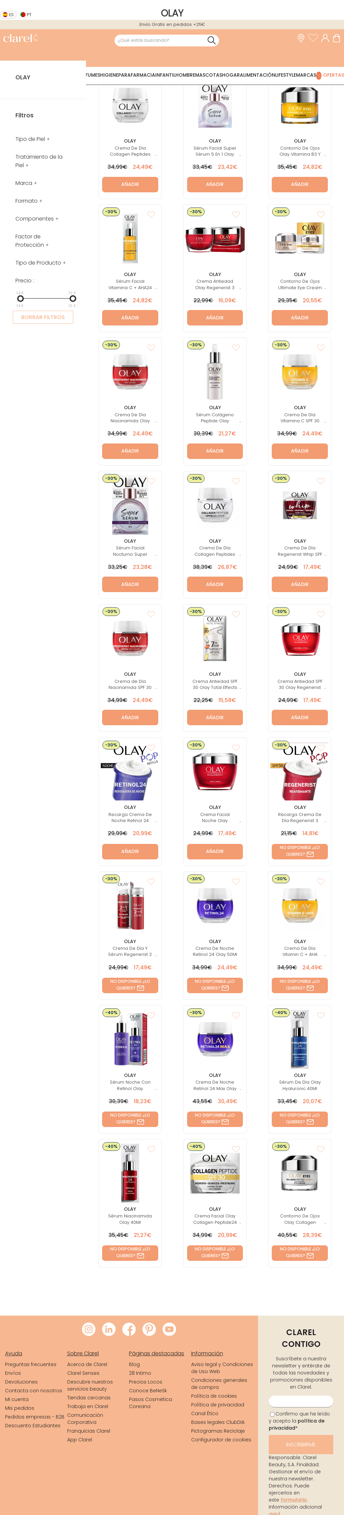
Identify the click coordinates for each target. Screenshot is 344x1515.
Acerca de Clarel (87, 1364)
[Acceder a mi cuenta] (327, 38)
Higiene (109, 75)
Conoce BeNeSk (148, 1390)
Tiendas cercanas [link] (89, 1397)
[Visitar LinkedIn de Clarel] (109, 1329)
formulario (294, 1500)
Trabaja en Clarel (87, 1406)
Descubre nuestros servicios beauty (90, 1385)
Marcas (306, 75)
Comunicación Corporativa (85, 1419)
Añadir (130, 184)
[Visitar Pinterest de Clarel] (149, 1329)
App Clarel (79, 1439)
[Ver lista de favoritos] (314, 38)
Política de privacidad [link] (217, 1404)
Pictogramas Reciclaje (218, 1431)
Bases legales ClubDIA (218, 1422)
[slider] (20, 298)
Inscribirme (301, 1444)
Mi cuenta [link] (17, 1399)
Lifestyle (285, 75)
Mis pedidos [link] (19, 1408)
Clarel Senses (83, 1373)
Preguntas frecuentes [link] (30, 1364)
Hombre (185, 75)
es (11, 14)
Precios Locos (145, 1381)
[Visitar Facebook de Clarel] (129, 1329)
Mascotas (208, 75)
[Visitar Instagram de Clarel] (88, 1329)
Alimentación (257, 75)
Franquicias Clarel (88, 1431)
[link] (20, 38)
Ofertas (333, 75)
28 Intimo (140, 1373)
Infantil (165, 75)
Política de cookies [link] (214, 1396)
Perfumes (88, 75)
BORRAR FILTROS (43, 317)
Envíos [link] (13, 1373)
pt (29, 14)
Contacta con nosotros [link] (33, 1390)
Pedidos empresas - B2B (34, 1416)
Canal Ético (204, 1413)
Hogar (231, 75)
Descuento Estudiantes (32, 1425)
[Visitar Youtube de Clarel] (169, 1329)
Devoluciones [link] (21, 1381)
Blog (134, 1364)
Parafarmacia (136, 75)
